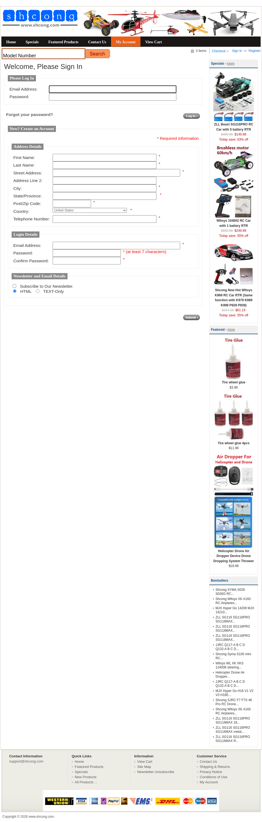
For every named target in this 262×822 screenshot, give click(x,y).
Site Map (144, 767)
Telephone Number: (31, 219)
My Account (126, 42)
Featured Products (63, 42)
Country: (21, 211)
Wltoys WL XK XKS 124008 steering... (230, 665)
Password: (19, 96)
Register (254, 51)
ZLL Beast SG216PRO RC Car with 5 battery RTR (233, 125)
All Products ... (86, 782)
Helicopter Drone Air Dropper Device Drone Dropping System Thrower (233, 554)
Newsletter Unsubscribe (155, 772)
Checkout (219, 51)
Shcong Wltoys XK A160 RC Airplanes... (233, 601)
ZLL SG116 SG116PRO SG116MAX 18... (233, 720)
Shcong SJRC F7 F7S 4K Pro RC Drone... (234, 702)
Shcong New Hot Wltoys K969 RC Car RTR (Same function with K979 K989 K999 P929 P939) (233, 296)
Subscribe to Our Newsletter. (46, 286)
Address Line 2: (27, 180)
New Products (86, 777)
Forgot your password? (29, 114)
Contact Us (97, 42)
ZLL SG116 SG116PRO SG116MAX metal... (233, 730)
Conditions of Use (213, 777)
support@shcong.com (26, 761)
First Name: (24, 157)
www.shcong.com (41, 816)
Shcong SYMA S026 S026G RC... (230, 592)
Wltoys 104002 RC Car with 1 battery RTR (233, 221)
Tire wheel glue (233, 380)
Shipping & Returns (215, 767)
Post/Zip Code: (27, 203)
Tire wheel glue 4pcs (233, 441)
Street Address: (27, 173)
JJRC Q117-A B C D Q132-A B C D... (230, 647)
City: (17, 188)
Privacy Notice (211, 772)
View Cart (153, 42)
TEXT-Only (53, 291)
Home (11, 42)
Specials (32, 42)
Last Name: (24, 165)
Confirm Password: (31, 260)
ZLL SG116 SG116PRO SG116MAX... (233, 619)
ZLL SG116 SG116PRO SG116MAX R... (233, 739)
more (230, 63)
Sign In (237, 51)
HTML (26, 291)
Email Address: (23, 89)
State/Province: (27, 196)
